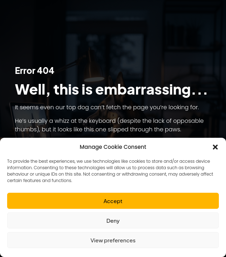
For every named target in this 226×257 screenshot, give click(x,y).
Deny (113, 220)
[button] (215, 147)
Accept (113, 200)
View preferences (112, 240)
